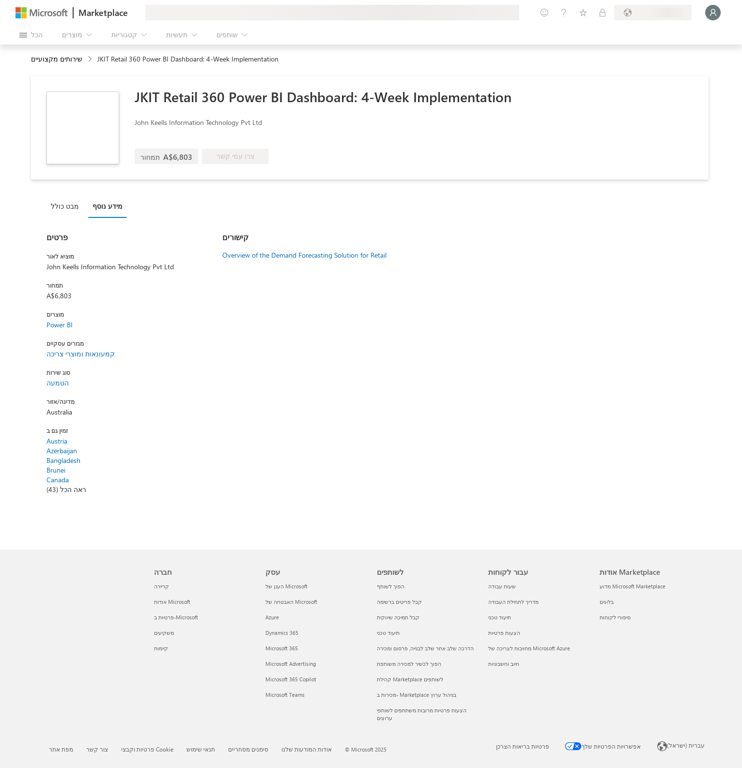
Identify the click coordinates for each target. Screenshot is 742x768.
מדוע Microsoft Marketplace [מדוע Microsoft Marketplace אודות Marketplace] (632, 586)
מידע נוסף (108, 206)
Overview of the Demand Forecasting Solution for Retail (304, 255)
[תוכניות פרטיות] (602, 12)
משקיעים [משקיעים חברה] (164, 632)
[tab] (67, 205)
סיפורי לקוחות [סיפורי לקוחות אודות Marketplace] (615, 617)
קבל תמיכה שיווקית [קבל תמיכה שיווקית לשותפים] (398, 617)
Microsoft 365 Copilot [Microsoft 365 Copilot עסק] (290, 679)
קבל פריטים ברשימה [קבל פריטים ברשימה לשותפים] (399, 601)
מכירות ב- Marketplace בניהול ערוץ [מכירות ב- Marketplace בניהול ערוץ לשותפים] (416, 694)
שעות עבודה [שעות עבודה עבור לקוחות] (502, 586)
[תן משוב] (544, 12)
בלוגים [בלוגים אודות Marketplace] (607, 601)
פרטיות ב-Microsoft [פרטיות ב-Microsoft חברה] (176, 617)
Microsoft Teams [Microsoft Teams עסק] (285, 694)
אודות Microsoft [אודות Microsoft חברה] (172, 601)
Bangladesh (63, 460)
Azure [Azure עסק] (272, 617)
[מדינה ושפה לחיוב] (653, 12)
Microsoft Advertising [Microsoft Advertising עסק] (290, 663)
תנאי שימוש (200, 749)
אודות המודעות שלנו (306, 749)
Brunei (55, 470)
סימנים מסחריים (248, 749)
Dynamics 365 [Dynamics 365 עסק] (281, 632)
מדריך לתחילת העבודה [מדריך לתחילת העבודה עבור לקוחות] (513, 601)
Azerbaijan (61, 450)
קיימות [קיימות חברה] (161, 648)
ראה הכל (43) (66, 489)
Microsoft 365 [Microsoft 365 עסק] (281, 648)
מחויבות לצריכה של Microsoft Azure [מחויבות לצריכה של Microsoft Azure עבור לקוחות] (529, 648)
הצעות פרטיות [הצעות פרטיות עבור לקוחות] (504, 632)
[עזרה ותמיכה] (564, 12)
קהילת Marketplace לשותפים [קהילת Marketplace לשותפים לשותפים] (410, 679)
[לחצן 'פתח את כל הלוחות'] (30, 35)
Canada (57, 479)
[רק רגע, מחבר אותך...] (713, 12)
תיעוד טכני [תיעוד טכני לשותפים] (388, 632)
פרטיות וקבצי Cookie (147, 749)
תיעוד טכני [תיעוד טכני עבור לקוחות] (499, 617)
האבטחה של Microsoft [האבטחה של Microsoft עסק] (291, 601)
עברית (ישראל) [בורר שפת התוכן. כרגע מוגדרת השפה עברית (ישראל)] (686, 745)
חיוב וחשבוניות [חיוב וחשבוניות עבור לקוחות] (503, 663)
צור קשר (97, 749)
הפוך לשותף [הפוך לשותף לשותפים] (390, 586)
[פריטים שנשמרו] (583, 12)
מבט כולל (65, 206)
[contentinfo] (90, 59)
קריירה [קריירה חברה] (161, 586)
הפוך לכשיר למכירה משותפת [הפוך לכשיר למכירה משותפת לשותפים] (409, 663)
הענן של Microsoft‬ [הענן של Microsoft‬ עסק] (286, 586)
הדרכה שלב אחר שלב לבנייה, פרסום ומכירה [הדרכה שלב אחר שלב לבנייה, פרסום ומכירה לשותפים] (425, 648)
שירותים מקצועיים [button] (56, 58)
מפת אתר (61, 749)
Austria (56, 440)
